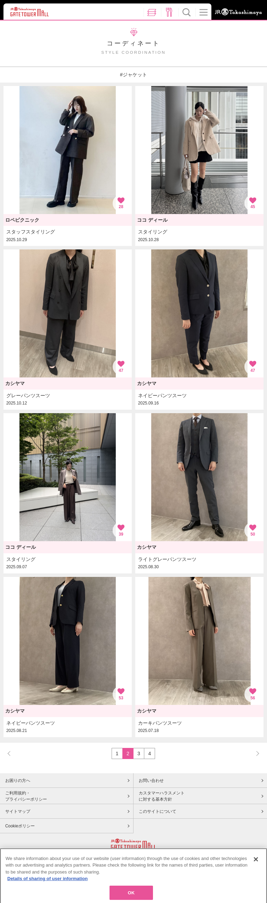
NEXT (254, 753)
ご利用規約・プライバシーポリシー (26, 796)
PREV (12, 753)
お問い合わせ (151, 780)
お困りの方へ (17, 780)
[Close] (256, 867)
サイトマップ (17, 811)
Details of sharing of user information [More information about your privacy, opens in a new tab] (47, 886)
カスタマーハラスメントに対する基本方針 (162, 796)
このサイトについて (157, 811)
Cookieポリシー (20, 826)
